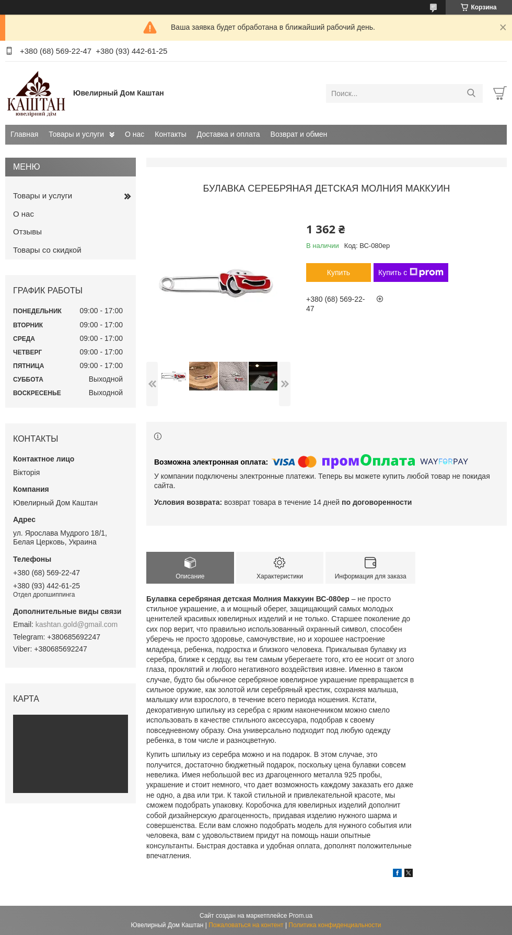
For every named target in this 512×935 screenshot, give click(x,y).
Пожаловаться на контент (245, 925)
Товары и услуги (76, 134)
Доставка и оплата (228, 134)
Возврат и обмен (299, 134)
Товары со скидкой (47, 249)
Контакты (170, 134)
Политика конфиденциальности (334, 925)
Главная (24, 134)
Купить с (411, 272)
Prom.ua (300, 915)
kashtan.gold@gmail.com (77, 624)
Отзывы (27, 231)
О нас (134, 134)
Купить (338, 272)
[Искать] (471, 93)
